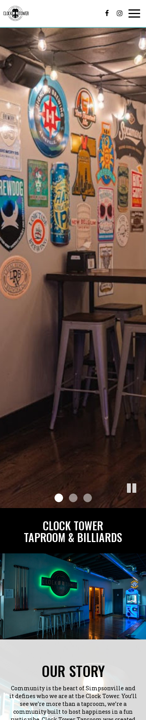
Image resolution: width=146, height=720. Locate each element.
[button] (140, 502)
